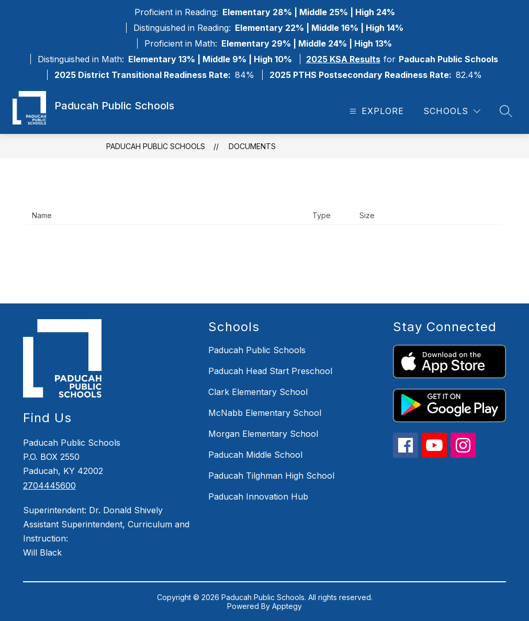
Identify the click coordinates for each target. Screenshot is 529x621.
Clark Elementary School (258, 392)
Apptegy (287, 606)
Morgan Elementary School (263, 433)
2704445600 (49, 485)
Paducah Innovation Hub (258, 496)
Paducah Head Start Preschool (270, 371)
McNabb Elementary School (264, 413)
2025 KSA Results (343, 59)
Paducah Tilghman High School (271, 475)
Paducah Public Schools (155, 146)
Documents (252, 146)
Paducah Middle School (255, 454)
